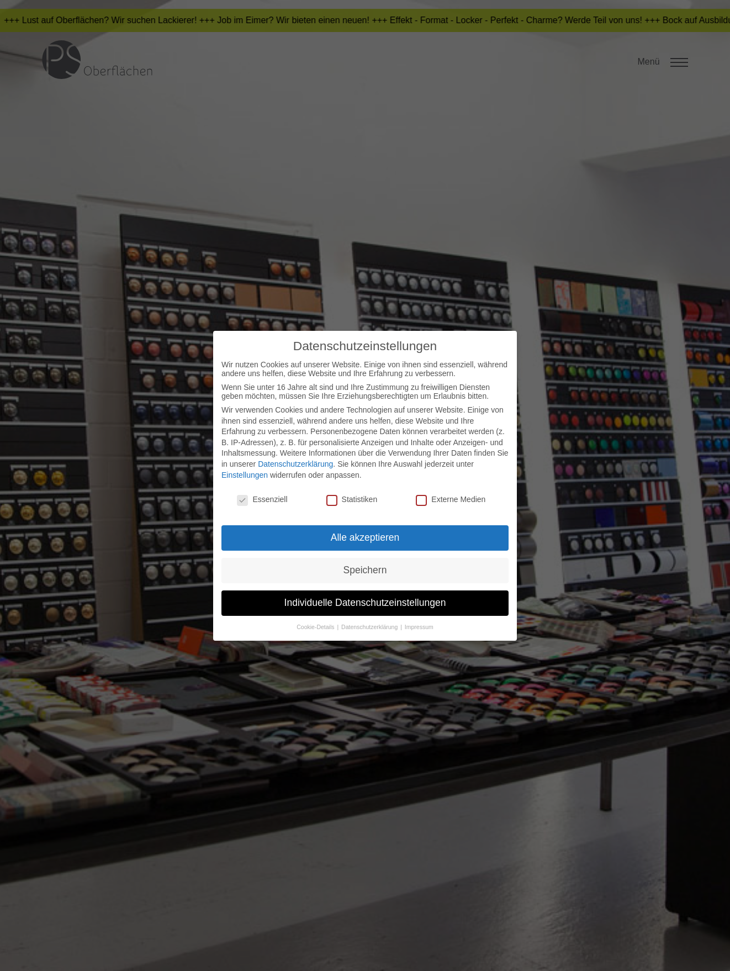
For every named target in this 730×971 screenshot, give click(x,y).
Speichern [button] (365, 570)
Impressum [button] (419, 627)
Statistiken (352, 499)
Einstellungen (244, 475)
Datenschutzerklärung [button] (370, 627)
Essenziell (262, 499)
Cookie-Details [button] (316, 627)
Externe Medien (450, 499)
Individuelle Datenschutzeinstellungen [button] (365, 602)
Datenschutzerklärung (295, 464)
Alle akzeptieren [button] (365, 537)
